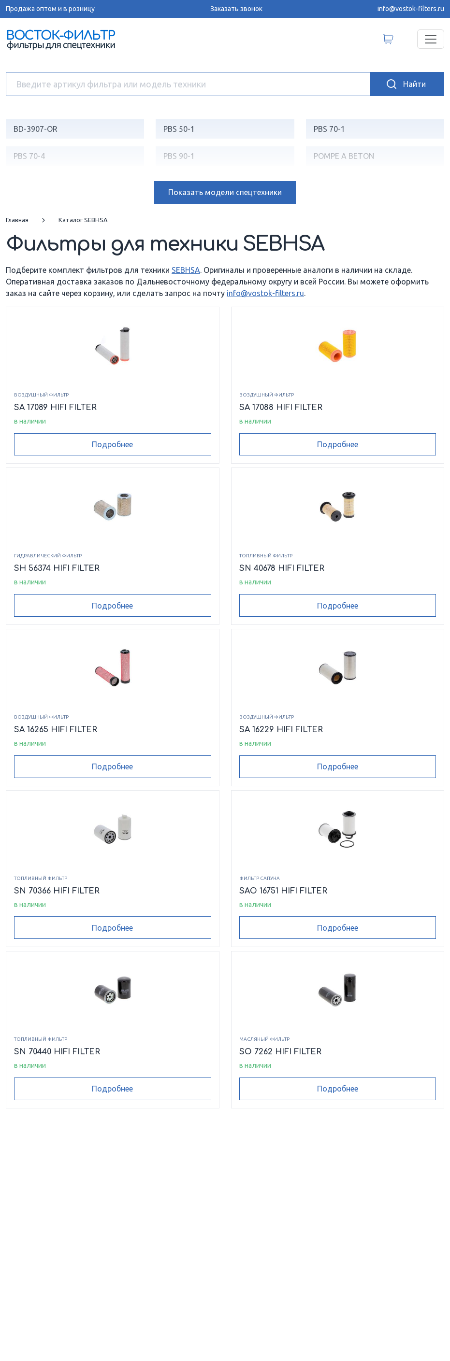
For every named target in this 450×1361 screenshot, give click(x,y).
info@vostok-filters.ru (410, 9)
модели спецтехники (225, 192)
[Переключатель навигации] (430, 39)
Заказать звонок (236, 9)
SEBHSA (186, 270)
